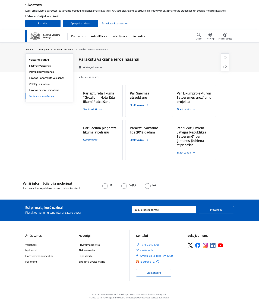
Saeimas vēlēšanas (40, 65)
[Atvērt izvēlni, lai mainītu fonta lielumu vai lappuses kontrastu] (225, 37)
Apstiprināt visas (80, 23)
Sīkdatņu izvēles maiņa (92, 261)
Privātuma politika (89, 244)
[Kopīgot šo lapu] (225, 66)
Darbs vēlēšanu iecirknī (39, 256)
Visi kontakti (154, 272)
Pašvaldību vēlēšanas (41, 71)
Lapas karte (86, 256)
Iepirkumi (30, 250)
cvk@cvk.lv (146, 250)
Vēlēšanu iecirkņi (39, 59)
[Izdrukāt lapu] (225, 58)
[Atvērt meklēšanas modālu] (199, 37)
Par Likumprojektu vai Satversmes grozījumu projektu (194, 97)
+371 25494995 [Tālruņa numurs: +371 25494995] (150, 244)
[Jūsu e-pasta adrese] (164, 209)
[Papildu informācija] (157, 261)
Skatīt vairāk (90, 109)
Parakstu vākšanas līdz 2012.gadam (144, 130)
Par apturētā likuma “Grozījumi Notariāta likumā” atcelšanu (99, 97)
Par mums (31, 261)
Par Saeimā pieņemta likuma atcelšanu (99, 130)
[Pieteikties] (216, 209)
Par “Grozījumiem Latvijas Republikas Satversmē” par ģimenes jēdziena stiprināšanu (191, 136)
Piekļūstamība (87, 250)
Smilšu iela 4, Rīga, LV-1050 (156, 256)
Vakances (31, 244)
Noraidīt (43, 23)
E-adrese (146, 261)
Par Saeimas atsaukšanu (139, 95)
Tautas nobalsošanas (41, 96)
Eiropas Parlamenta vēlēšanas (46, 78)
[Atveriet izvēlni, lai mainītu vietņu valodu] (210, 37)
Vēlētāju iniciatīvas (39, 84)
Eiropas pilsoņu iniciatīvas (44, 90)
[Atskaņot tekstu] (92, 67)
